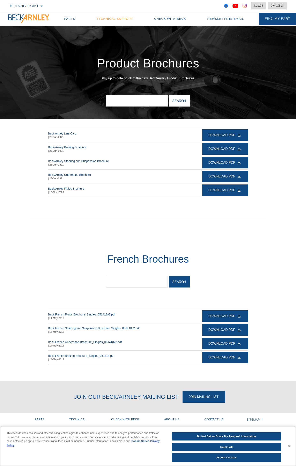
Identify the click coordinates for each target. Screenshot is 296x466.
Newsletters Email (220, 18)
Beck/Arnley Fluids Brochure (66, 188)
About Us (172, 419)
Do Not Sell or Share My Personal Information (226, 436)
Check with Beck (167, 18)
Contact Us (277, 5)
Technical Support (112, 18)
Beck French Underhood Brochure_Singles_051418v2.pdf (85, 342)
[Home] (30, 18)
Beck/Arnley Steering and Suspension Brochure (78, 161)
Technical (77, 419)
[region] (148, 446)
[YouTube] (235, 6)
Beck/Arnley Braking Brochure (67, 147)
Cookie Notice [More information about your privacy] (140, 441)
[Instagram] (245, 6)
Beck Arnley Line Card (62, 133)
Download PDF (222, 135)
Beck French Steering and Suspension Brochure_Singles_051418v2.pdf (94, 328)
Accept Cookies (226, 457)
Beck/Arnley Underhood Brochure (69, 174)
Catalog (258, 5)
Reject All (226, 447)
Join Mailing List (204, 397)
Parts (68, 18)
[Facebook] (226, 6)
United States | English (23, 5)
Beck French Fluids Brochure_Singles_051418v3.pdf (81, 314)
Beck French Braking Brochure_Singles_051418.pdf (81, 355)
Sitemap (255, 419)
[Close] (289, 446)
